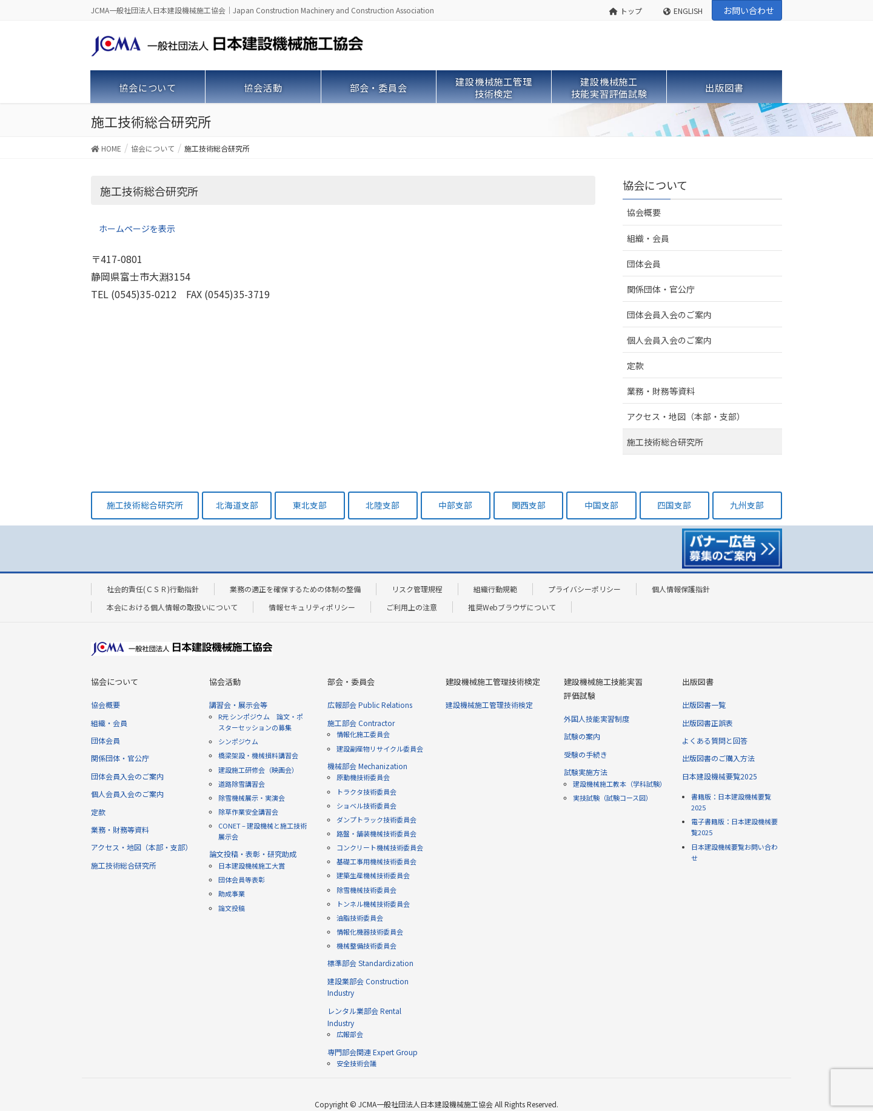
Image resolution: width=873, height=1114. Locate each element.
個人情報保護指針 (681, 589)
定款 (635, 365)
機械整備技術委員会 (366, 945)
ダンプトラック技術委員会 (376, 819)
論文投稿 (231, 908)
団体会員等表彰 (241, 879)
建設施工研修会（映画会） (258, 770)
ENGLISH (683, 10)
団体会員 (644, 264)
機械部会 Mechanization (367, 766)
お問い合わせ (748, 10)
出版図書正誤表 (707, 723)
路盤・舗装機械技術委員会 (376, 833)
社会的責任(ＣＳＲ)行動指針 (153, 589)
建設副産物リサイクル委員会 (379, 748)
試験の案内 (582, 736)
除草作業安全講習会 (248, 811)
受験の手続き (585, 754)
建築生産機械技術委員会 (373, 875)
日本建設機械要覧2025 (719, 776)
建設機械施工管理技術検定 (489, 704)
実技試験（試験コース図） (612, 797)
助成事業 (231, 893)
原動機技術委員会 (363, 777)
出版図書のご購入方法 (718, 758)
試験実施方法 (585, 772)
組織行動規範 (495, 589)
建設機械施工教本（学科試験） (619, 784)
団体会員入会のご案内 (669, 315)
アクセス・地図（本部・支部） (686, 416)
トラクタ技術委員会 (366, 791)
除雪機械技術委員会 (366, 890)
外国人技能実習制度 (596, 718)
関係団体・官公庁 (661, 289)
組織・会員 (648, 238)
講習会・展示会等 (238, 704)
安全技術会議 (356, 1063)
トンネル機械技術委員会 (373, 904)
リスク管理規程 (417, 589)
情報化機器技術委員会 (369, 931)
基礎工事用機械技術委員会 (376, 861)
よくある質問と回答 (715, 740)
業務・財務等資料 (661, 391)
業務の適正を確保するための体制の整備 (295, 589)
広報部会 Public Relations (369, 704)
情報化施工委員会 (363, 734)
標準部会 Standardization (370, 963)
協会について (655, 185)
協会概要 (644, 212)
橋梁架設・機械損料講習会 (258, 755)
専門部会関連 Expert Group (372, 1052)
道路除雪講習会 (241, 784)
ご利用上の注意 (411, 607)
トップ (626, 10)
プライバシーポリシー (584, 589)
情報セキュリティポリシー (312, 607)
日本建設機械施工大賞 (251, 865)
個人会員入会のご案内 (669, 340)
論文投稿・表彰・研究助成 (252, 854)
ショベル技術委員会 (366, 805)
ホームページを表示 (137, 228)
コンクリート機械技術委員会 (379, 847)
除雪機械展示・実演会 (251, 797)
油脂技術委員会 (359, 917)
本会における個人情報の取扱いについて (172, 607)
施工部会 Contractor (361, 723)
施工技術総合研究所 (665, 442)
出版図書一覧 (704, 704)
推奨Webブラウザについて (512, 607)
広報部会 (349, 1034)
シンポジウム (238, 741)
